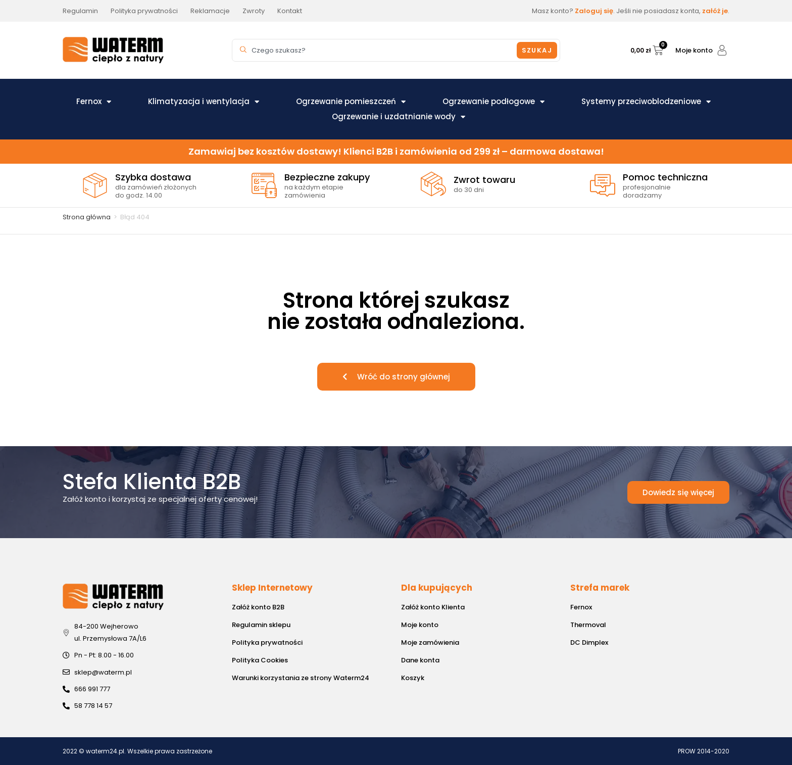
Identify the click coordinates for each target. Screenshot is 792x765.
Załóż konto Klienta (433, 607)
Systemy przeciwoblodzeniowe (646, 101)
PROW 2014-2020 (703, 751)
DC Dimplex (589, 642)
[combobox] (376, 50)
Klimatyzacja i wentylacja (203, 101)
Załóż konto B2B (258, 607)
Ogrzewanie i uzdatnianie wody (398, 116)
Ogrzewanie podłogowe (493, 101)
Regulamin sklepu (261, 625)
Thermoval (588, 625)
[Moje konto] (722, 50)
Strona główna (87, 217)
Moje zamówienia (430, 642)
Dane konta (420, 660)
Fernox (93, 101)
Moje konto (694, 50)
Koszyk (412, 678)
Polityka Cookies (260, 660)
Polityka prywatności (267, 642)
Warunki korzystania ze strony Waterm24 (300, 678)
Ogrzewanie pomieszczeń (351, 101)
